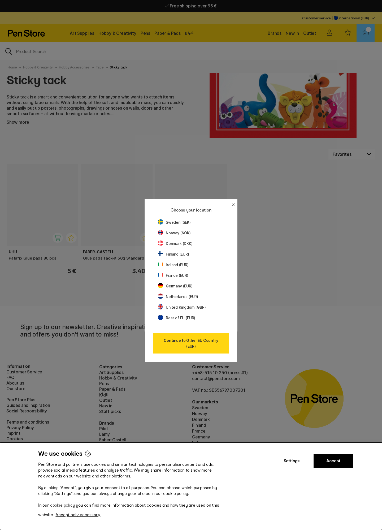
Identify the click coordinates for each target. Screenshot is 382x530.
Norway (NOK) (174, 233)
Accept (333, 460)
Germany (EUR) (175, 286)
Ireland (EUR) (173, 264)
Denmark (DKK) (175, 243)
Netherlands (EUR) (178, 296)
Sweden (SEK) (174, 222)
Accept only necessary (77, 514)
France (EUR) (173, 275)
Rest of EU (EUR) (176, 318)
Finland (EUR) (173, 254)
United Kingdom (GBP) (182, 307)
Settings (291, 460)
